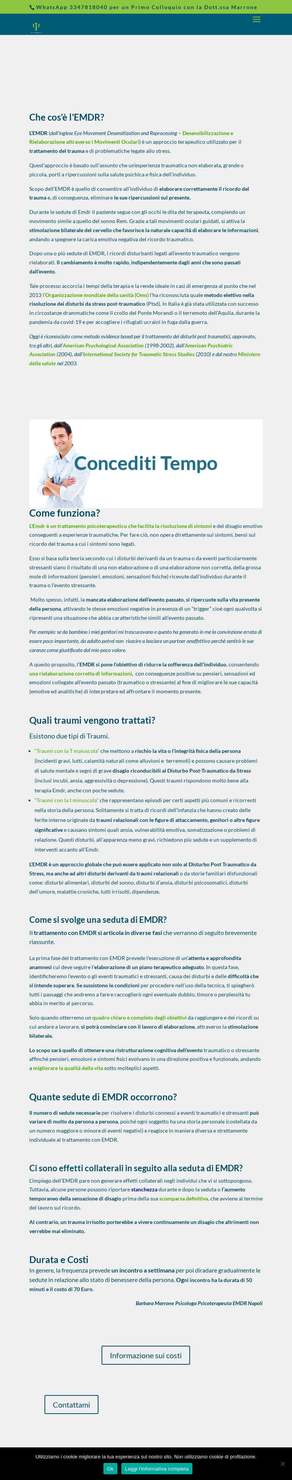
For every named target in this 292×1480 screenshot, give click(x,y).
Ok (110, 1469)
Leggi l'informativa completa (157, 1469)
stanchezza (144, 1189)
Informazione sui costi (146, 1355)
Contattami (71, 1404)
